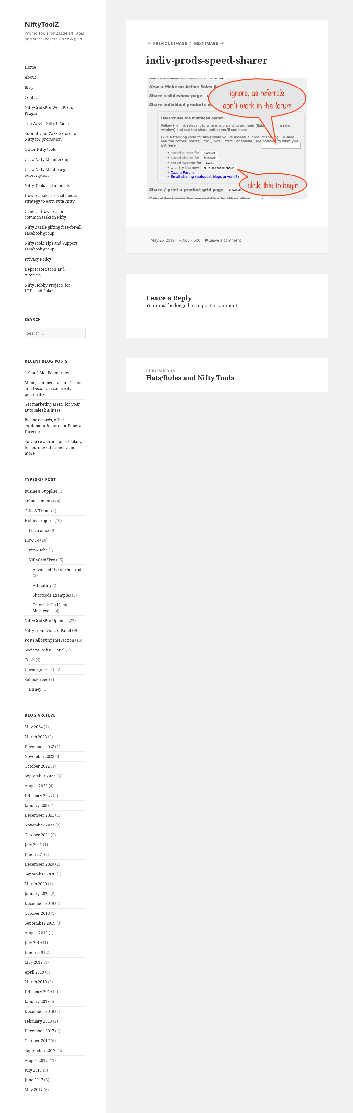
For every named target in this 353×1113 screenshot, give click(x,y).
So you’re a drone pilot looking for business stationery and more (53, 447)
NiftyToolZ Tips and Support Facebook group (51, 246)
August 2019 (36, 933)
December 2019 (39, 903)
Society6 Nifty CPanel (45, 650)
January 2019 (37, 1001)
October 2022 (37, 766)
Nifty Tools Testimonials (47, 185)
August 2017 (36, 1060)
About (30, 77)
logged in (185, 305)
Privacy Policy (38, 259)
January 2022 (37, 805)
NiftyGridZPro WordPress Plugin (49, 110)
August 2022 (36, 785)
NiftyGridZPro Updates (46, 620)
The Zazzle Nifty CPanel (47, 123)
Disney (35, 689)
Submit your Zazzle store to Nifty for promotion (50, 136)
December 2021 (39, 815)
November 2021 (39, 825)
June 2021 (34, 854)
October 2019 (37, 913)
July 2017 (33, 1070)
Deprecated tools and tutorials (45, 272)
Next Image (206, 43)
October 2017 (37, 1040)
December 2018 (39, 1011)
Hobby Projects (39, 520)
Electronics (39, 530)
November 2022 (39, 756)
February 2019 (38, 991)
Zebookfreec (36, 679)
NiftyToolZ (42, 24)
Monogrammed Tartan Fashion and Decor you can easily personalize (54, 388)
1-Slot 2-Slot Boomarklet (47, 372)
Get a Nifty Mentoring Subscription (45, 172)
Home (30, 67)
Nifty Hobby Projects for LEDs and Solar (47, 288)
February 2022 (38, 795)
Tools (30, 660)
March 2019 (36, 982)
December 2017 (39, 1031)
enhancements (38, 501)
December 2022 (39, 746)
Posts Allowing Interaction (49, 640)
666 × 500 (191, 240)
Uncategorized (38, 669)
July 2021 (33, 844)
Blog (29, 87)
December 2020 (39, 864)
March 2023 (36, 736)
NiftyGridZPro (42, 560)
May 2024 (34, 727)
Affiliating (42, 585)
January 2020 (37, 893)
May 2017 (34, 1089)
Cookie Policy (102, 1104)
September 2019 (40, 923)
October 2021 (37, 835)
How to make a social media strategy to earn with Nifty (51, 198)
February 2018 (38, 1021)
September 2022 (40, 776)
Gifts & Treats (37, 510)
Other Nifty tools (40, 149)
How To (32, 540)
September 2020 (40, 874)
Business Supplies (41, 491)
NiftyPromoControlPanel (48, 630)
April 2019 (34, 972)
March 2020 (36, 884)
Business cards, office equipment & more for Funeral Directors (54, 425)
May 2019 (34, 962)
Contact (32, 97)
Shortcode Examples (52, 595)
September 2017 (40, 1050)
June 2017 (34, 1080)
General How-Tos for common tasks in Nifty (45, 214)
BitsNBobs (38, 550)
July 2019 (33, 942)
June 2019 (34, 952)
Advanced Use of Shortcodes (59, 569)
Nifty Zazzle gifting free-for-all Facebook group (53, 230)
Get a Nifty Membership (47, 159)
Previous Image (170, 43)
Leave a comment (225, 240)
